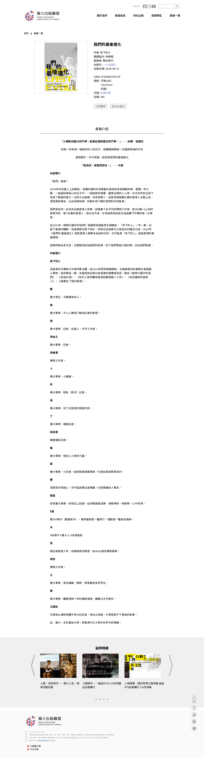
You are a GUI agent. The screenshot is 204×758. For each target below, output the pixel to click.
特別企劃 (138, 15)
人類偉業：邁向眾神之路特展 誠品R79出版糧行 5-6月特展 (144, 685)
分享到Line (194, 721)
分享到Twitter (194, 714)
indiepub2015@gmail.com (46, 740)
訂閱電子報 (35, 746)
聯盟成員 (120, 15)
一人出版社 (109, 64)
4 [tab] (108, 699)
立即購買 (100, 106)
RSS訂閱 (34, 749)
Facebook (145, 6)
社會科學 (105, 93)
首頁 (26, 33)
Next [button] (170, 665)
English (136, 6)
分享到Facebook (194, 708)
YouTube (153, 6)
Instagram (149, 6)
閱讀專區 (156, 15)
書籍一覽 (175, 15)
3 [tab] (104, 699)
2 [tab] (100, 699)
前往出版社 (118, 106)
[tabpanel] (60, 673)
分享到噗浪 (194, 728)
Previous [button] (34, 665)
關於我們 (102, 15)
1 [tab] (96, 699)
